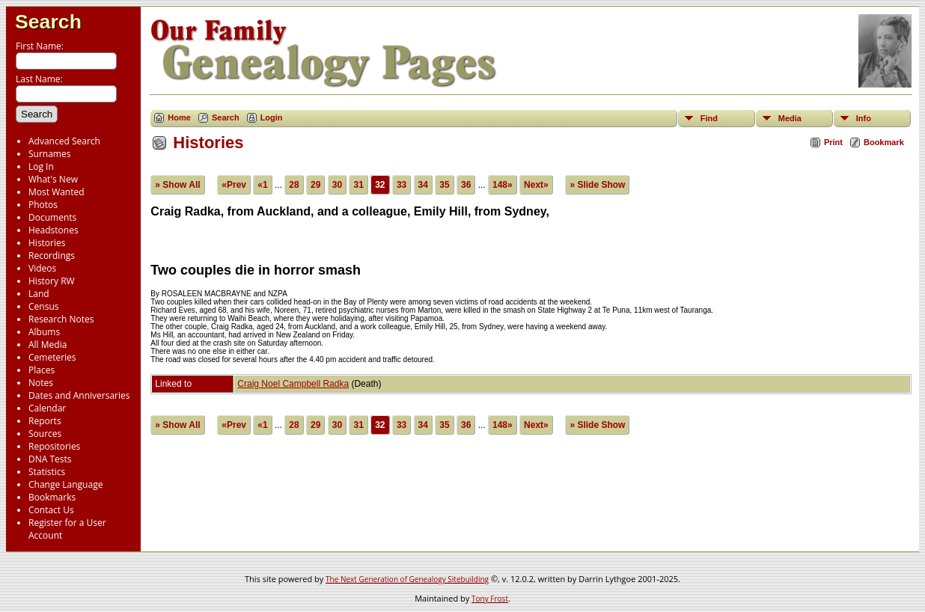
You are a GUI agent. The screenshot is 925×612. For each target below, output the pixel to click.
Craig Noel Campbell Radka (293, 384)
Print (833, 142)
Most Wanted (56, 192)
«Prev (234, 185)
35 (444, 185)
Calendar (47, 408)
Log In (41, 166)
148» (502, 185)
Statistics (46, 471)
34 (423, 185)
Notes (40, 382)
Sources (44, 433)
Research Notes (61, 319)
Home (179, 117)
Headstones (53, 230)
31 (358, 185)
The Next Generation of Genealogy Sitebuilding (407, 579)
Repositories (54, 446)
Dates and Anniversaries (78, 395)
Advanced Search (64, 141)
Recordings (51, 255)
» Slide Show (597, 185)
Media (790, 118)
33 (401, 185)
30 (337, 185)
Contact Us (51, 510)
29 (315, 185)
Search (48, 21)
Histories (46, 242)
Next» (536, 185)
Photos (43, 204)
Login (271, 117)
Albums (44, 331)
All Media (47, 344)
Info (863, 118)
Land (38, 293)
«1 (262, 185)
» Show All (177, 185)
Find (709, 118)
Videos (42, 268)
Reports (44, 420)
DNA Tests (50, 459)
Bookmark (884, 142)
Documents (52, 217)
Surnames (49, 153)
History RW (51, 281)
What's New (53, 179)
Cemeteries (52, 357)
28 (294, 185)
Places (41, 370)
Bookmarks (52, 497)
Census (43, 306)
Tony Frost (489, 598)
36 (466, 185)
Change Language (65, 484)
